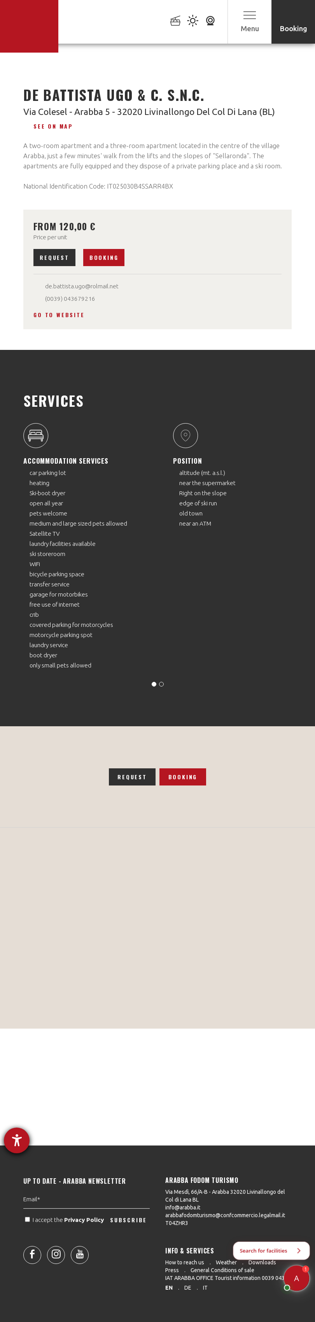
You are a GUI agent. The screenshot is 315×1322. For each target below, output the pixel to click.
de (187, 1288)
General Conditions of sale (222, 1270)
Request (54, 257)
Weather (226, 1262)
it (205, 1288)
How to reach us (184, 1262)
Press (172, 1270)
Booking (104, 257)
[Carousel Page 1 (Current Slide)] (154, 684)
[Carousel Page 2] (161, 684)
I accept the (65, 1236)
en (169, 1288)
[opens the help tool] (17, 1140)
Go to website (58, 315)
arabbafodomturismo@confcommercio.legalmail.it (225, 1215)
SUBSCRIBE (128, 1235)
